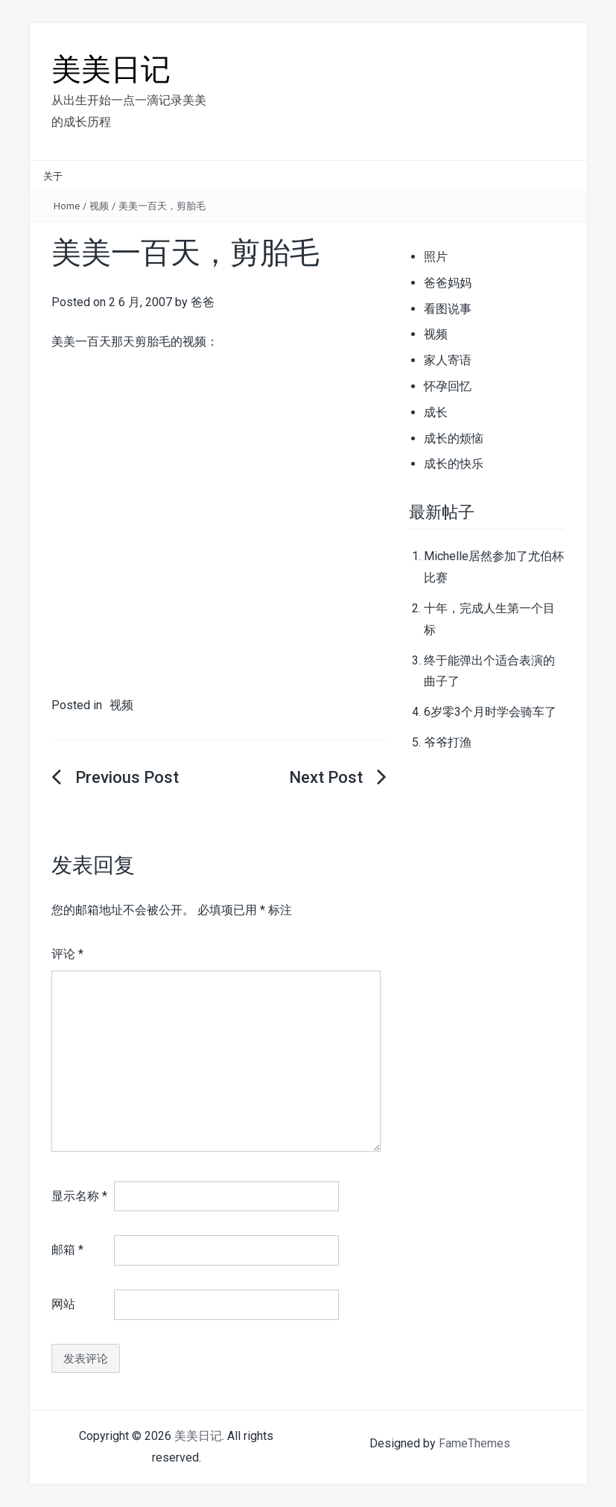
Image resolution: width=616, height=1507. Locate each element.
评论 (67, 954)
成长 (436, 412)
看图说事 (447, 309)
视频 (99, 206)
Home (67, 206)
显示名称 (79, 1196)
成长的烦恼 (453, 438)
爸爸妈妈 (447, 283)
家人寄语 (447, 360)
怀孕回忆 (447, 386)
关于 (53, 176)
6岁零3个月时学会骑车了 (490, 712)
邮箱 (67, 1250)
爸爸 (203, 302)
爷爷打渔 (447, 742)
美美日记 (111, 69)
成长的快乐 (453, 464)
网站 (63, 1304)
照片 (436, 257)
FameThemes (474, 1443)
